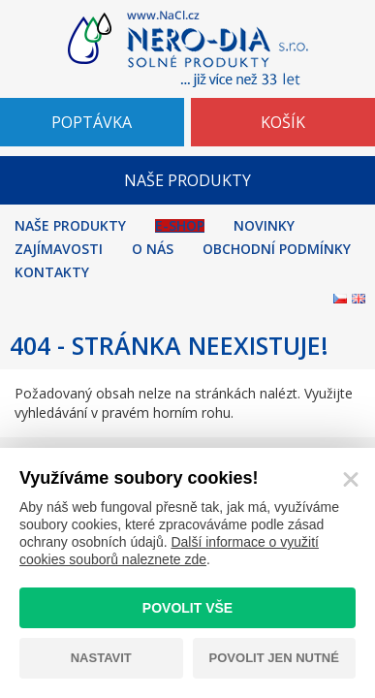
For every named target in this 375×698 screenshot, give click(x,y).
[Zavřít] (350, 479)
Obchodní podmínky (277, 249)
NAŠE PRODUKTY (187, 180)
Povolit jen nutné (274, 657)
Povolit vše (187, 608)
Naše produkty (70, 226)
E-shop (179, 226)
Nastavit (101, 657)
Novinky (264, 226)
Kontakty (52, 272)
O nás (152, 249)
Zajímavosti (59, 249)
